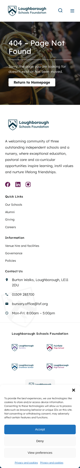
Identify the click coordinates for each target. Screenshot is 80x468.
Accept (40, 429)
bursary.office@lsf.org (30, 304)
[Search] (60, 10)
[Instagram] (28, 185)
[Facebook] (7, 185)
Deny (40, 441)
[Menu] (72, 10)
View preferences (40, 452)
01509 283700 (23, 294)
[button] (73, 390)
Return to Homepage (32, 82)
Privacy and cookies (26, 462)
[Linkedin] (17, 185)
